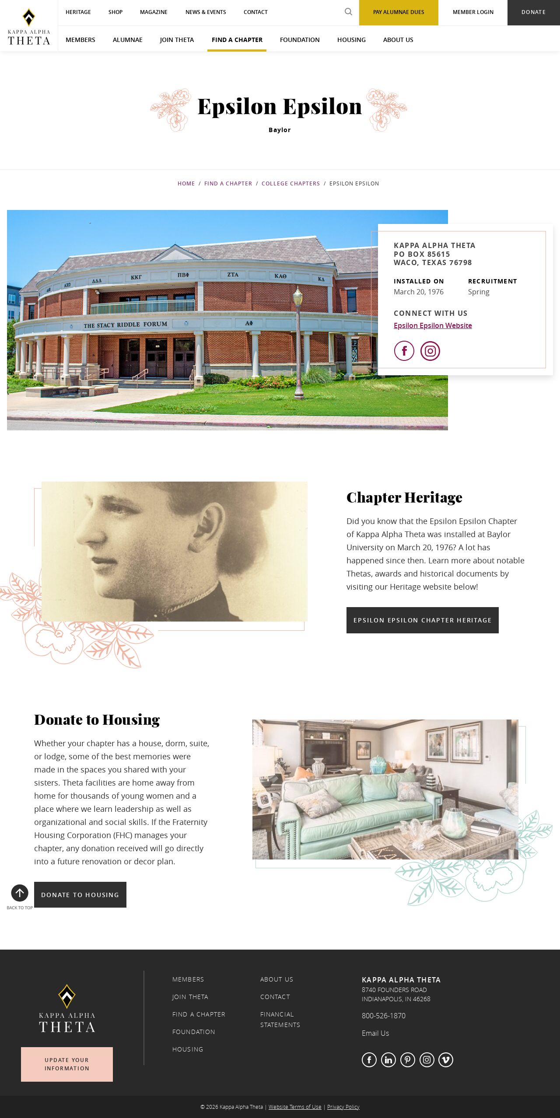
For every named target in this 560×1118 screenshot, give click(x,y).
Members (80, 39)
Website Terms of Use (295, 1107)
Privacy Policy (343, 1107)
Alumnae (128, 39)
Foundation (300, 39)
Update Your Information (67, 1064)
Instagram (427, 1059)
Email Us (375, 1033)
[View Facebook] (404, 350)
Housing (351, 39)
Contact (275, 997)
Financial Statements (280, 1019)
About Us (398, 39)
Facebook (369, 1059)
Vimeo (445, 1059)
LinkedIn (388, 1059)
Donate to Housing (80, 895)
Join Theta (177, 39)
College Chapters (291, 183)
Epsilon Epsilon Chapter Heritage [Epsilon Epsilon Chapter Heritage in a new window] (423, 620)
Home (186, 183)
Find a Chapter (237, 39)
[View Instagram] (430, 351)
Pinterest (407, 1059)
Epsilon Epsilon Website (433, 325)
